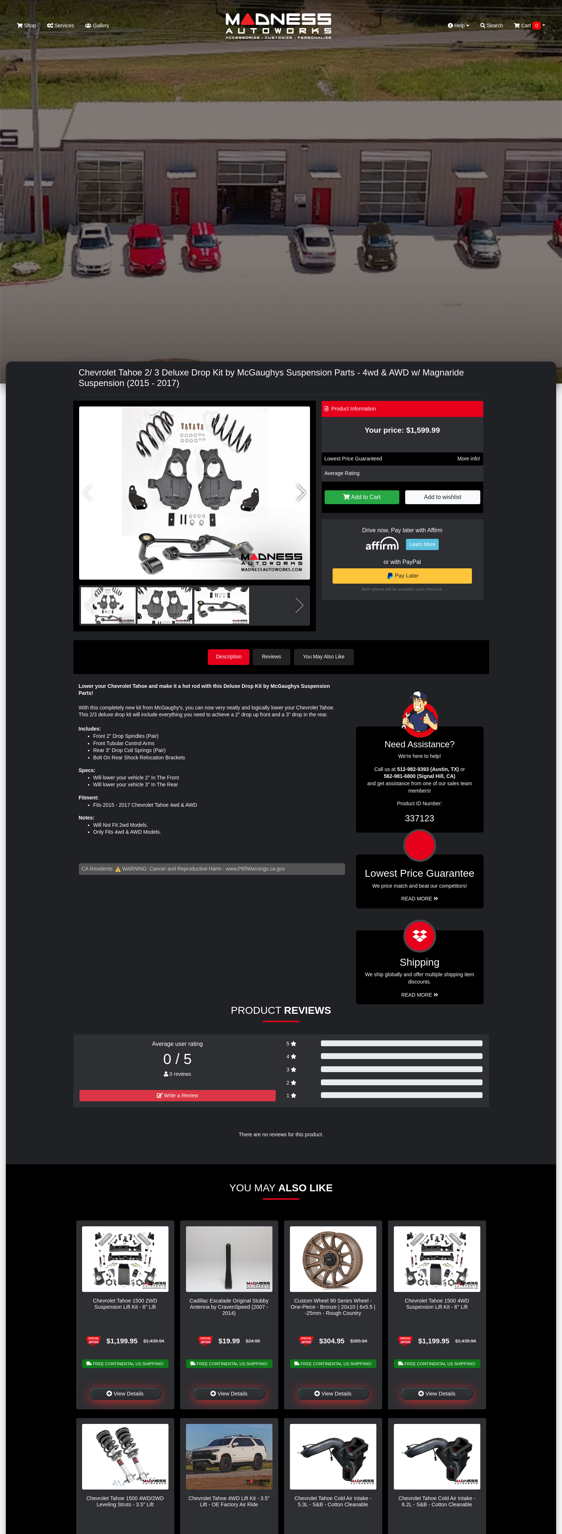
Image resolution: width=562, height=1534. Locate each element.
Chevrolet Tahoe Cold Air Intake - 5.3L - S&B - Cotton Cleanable (333, 1501)
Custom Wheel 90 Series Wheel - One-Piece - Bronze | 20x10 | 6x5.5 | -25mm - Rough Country (333, 1306)
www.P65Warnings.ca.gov (255, 868)
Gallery (97, 25)
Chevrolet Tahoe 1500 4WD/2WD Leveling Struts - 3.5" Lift (125, 1501)
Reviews (273, 656)
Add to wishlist (442, 497)
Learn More (422, 544)
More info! (468, 459)
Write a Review (177, 1095)
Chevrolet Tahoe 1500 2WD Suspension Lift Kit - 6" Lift (125, 1303)
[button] (301, 493)
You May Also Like (325, 656)
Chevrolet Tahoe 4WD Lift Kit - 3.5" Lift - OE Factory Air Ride (229, 1501)
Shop (26, 25)
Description (228, 656)
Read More (419, 898)
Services (60, 25)
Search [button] (491, 25)
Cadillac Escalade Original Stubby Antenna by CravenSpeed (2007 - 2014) (229, 1306)
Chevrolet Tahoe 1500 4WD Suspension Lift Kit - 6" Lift (437, 1303)
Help (459, 25)
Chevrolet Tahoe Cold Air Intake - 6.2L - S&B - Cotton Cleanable (437, 1501)
